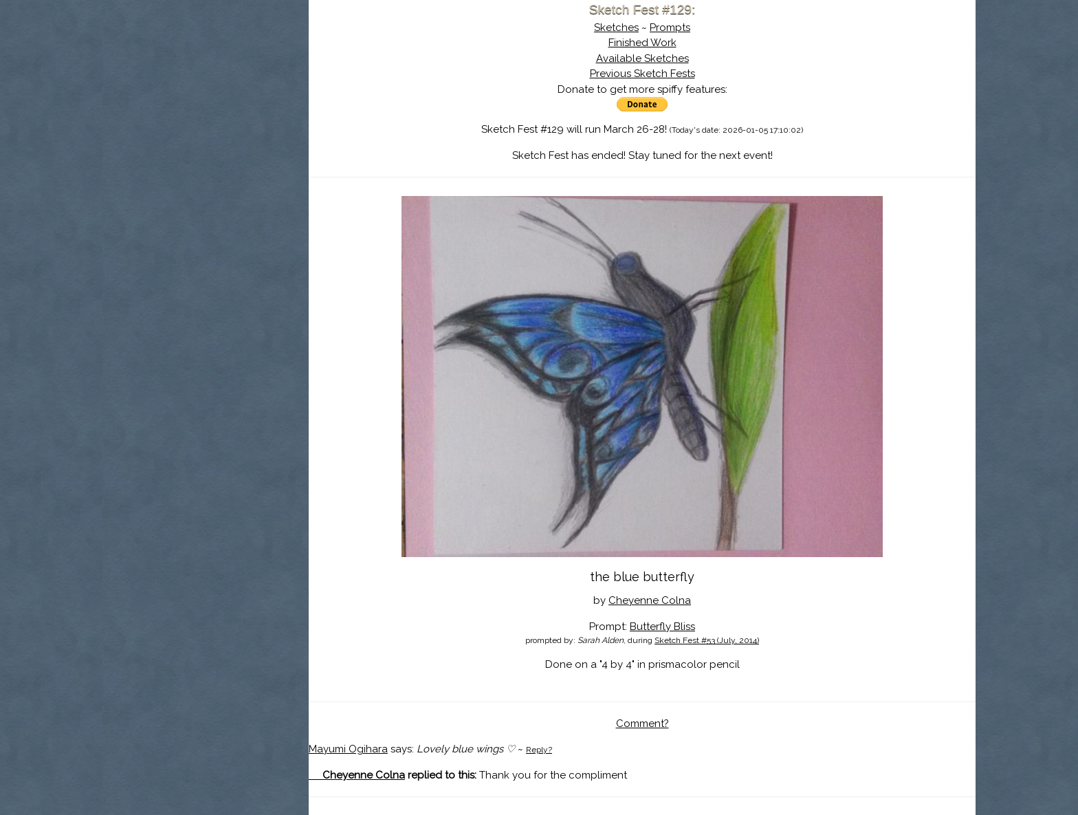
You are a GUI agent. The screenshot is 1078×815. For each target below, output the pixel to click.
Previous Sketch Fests (642, 73)
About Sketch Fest (205, 98)
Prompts (670, 27)
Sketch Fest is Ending (205, 78)
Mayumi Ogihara (348, 749)
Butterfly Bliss (662, 626)
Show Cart (183, 179)
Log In (172, 161)
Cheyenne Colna (649, 600)
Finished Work (642, 42)
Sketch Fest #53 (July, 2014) (706, 640)
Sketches (616, 27)
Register (234, 161)
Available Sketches (642, 58)
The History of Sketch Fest (205, 119)
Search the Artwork (205, 140)
